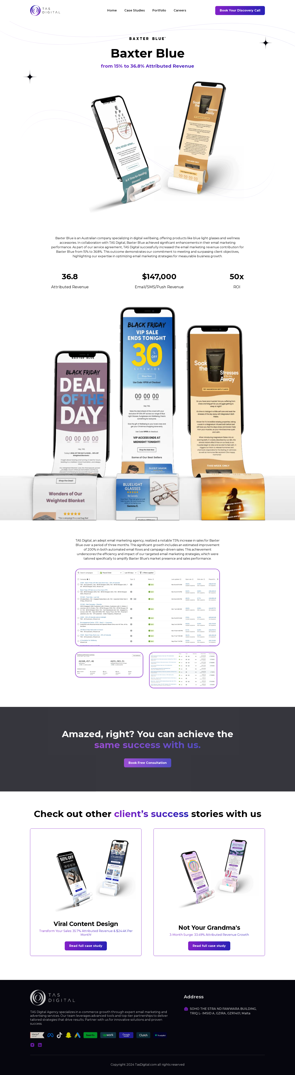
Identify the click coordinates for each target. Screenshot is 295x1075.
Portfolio (159, 10)
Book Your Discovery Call (240, 10)
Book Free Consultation (147, 763)
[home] (45, 10)
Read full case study (85, 946)
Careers (180, 10)
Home (112, 10)
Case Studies (134, 10)
